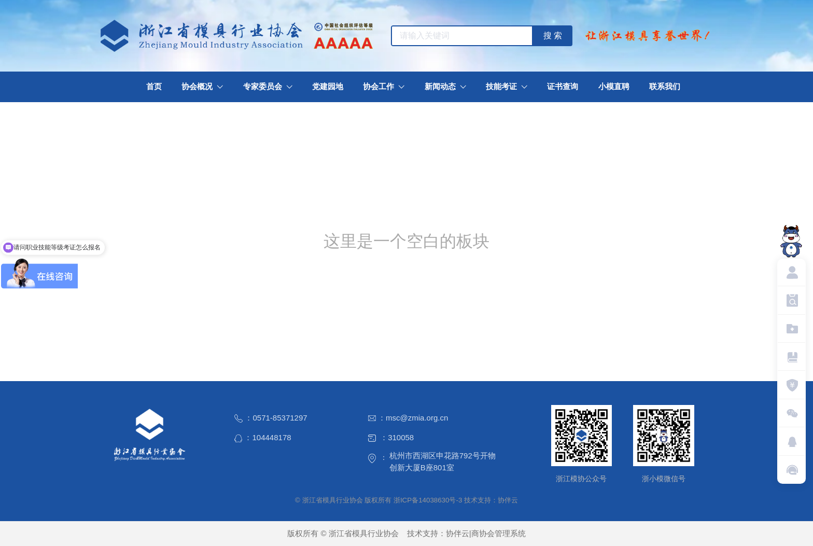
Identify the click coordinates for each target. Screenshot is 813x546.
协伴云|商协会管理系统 (486, 533)
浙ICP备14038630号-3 (428, 500)
